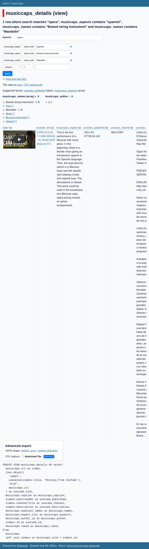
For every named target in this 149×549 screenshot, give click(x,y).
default (25, 450)
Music (9, 113)
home (6, 3)
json (19, 85)
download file (31, 456)
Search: (7, 37)
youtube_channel (120, 127)
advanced (35, 85)
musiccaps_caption (67, 127)
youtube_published (34, 90)
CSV (26, 85)
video (6, 127)
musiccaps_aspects (65, 90)
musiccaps (17, 3)
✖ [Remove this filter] (71, 46)
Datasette (22, 545)
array (33, 450)
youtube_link (43, 127)
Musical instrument (16, 117)
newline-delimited (47, 450)
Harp (8, 106)
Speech (10, 121)
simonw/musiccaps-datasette (83, 545)
